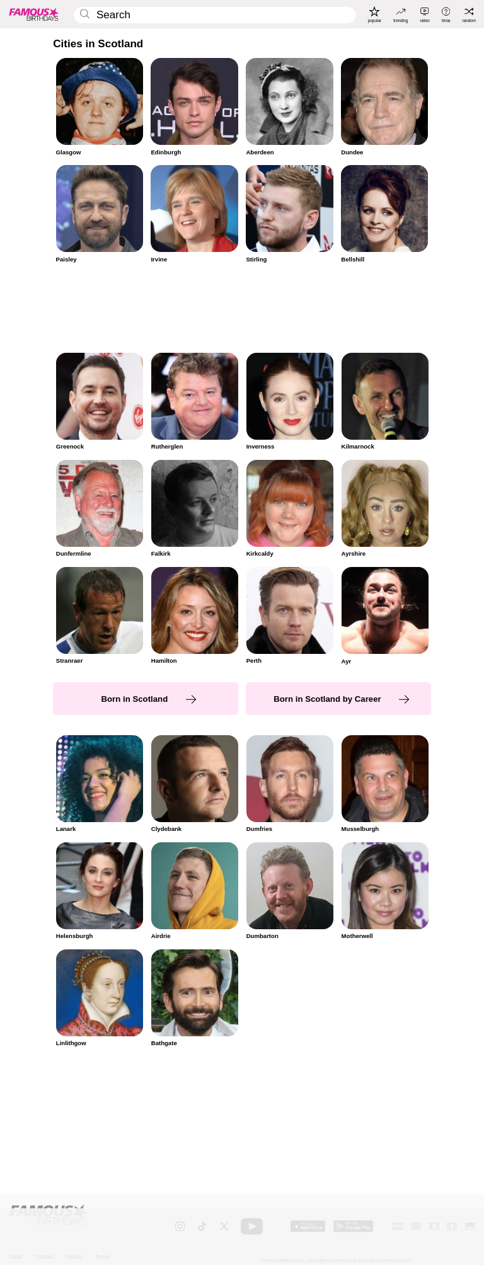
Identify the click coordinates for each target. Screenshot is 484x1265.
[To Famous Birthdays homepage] (34, 13)
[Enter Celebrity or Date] (214, 15)
